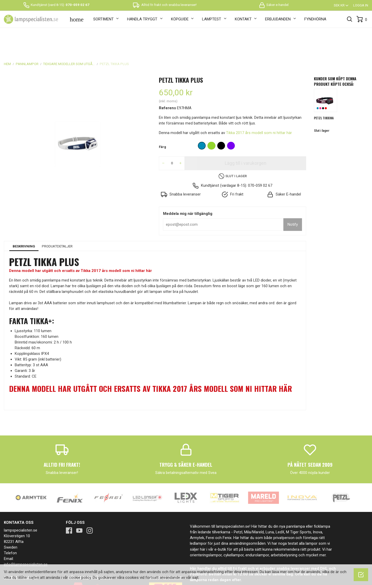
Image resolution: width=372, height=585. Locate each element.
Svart (323, 81)
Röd (326, 81)
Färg (162, 119)
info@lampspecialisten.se (26, 536)
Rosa (320, 81)
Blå (318, 81)
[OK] (361, 574)
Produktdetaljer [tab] (57, 219)
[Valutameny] (341, 5)
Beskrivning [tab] (24, 219)
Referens (167, 80)
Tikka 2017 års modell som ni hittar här (259, 105)
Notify (293, 197)
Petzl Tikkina (324, 90)
